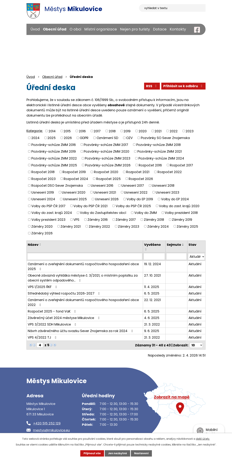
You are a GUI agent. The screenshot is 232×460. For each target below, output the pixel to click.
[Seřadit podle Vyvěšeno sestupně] (146, 250)
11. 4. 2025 (151, 286)
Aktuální (194, 264)
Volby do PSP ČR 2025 (133, 206)
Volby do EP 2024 (175, 199)
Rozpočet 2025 (108, 178)
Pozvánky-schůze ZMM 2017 (106, 144)
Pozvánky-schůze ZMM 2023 (107, 158)
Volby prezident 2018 (181, 212)
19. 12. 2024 (152, 264)
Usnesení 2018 (163, 185)
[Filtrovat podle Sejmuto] (176, 256)
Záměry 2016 (98, 219)
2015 (67, 131)
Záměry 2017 (126, 219)
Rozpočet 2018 (43, 172)
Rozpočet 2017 (181, 165)
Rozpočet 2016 (150, 165)
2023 (190, 131)
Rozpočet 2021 (137, 172)
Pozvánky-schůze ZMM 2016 (53, 144)
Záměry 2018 (154, 219)
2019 (127, 131)
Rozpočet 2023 (43, 178)
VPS (76, 219)
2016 (82, 131)
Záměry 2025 (187, 226)
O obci (75, 29)
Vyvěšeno (152, 244)
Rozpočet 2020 (106, 172)
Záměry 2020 (42, 226)
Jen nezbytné (117, 453)
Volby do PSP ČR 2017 (48, 206)
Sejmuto (174, 244)
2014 (52, 131)
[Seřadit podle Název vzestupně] (40, 243)
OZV (129, 138)
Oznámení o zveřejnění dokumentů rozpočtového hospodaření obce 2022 (83, 302)
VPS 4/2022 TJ (43, 337)
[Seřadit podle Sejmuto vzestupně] (183, 243)
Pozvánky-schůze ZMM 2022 (54, 158)
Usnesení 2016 (102, 185)
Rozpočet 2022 (170, 172)
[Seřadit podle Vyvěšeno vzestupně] (146, 248)
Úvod (35, 29)
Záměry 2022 (99, 226)
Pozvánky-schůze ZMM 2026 (107, 165)
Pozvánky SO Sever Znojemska (165, 138)
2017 (97, 131)
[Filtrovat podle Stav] (196, 256)
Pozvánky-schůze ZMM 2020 (106, 151)
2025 (51, 138)
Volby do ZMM (145, 212)
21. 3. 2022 (152, 324)
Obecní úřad (54, 29)
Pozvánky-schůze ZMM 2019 (53, 151)
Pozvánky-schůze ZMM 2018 (158, 144)
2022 (174, 131)
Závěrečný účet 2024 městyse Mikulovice (64, 317)
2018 (112, 131)
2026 (68, 138)
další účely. (203, 439)
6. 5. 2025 (151, 293)
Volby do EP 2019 (140, 199)
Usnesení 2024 (43, 199)
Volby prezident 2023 (48, 219)
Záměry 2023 (128, 226)
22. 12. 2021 (152, 299)
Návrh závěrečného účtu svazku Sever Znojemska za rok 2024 (81, 330)
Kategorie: (34, 131)
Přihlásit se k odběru (183, 86)
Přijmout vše (92, 453)
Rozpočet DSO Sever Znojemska (57, 185)
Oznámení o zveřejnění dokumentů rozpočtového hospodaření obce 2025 (83, 266)
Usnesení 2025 (75, 199)
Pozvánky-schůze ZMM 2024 (161, 158)
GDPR (84, 138)
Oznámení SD (107, 138)
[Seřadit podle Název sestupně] (40, 245)
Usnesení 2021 (105, 192)
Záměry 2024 (158, 226)
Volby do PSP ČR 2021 (90, 206)
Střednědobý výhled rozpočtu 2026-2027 (64, 293)
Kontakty (178, 29)
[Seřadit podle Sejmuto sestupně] (183, 245)
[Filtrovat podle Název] (84, 256)
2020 (143, 131)
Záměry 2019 (182, 219)
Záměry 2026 (42, 233)
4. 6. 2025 (151, 317)
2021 (158, 131)
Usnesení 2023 (167, 192)
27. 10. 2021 (152, 275)
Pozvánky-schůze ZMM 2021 (159, 151)
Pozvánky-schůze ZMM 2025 (54, 165)
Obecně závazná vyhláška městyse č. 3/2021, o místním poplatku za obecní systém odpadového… (83, 277)
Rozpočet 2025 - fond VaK (52, 311)
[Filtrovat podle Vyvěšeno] (154, 256)
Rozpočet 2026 (141, 178)
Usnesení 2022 (136, 192)
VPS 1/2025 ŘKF (43, 286)
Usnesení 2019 (42, 192)
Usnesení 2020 (73, 192)
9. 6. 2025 (151, 330)
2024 (35, 138)
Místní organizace (100, 29)
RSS (152, 86)
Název (33, 244)
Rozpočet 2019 (74, 172)
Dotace (160, 29)
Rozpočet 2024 (76, 178)
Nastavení (141, 453)
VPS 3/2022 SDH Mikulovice (53, 324)
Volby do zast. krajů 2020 (179, 206)
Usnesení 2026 (107, 199)
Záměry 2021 (71, 226)
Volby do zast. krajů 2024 (51, 212)
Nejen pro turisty (135, 29)
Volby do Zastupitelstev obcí (103, 212)
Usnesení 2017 (132, 185)
